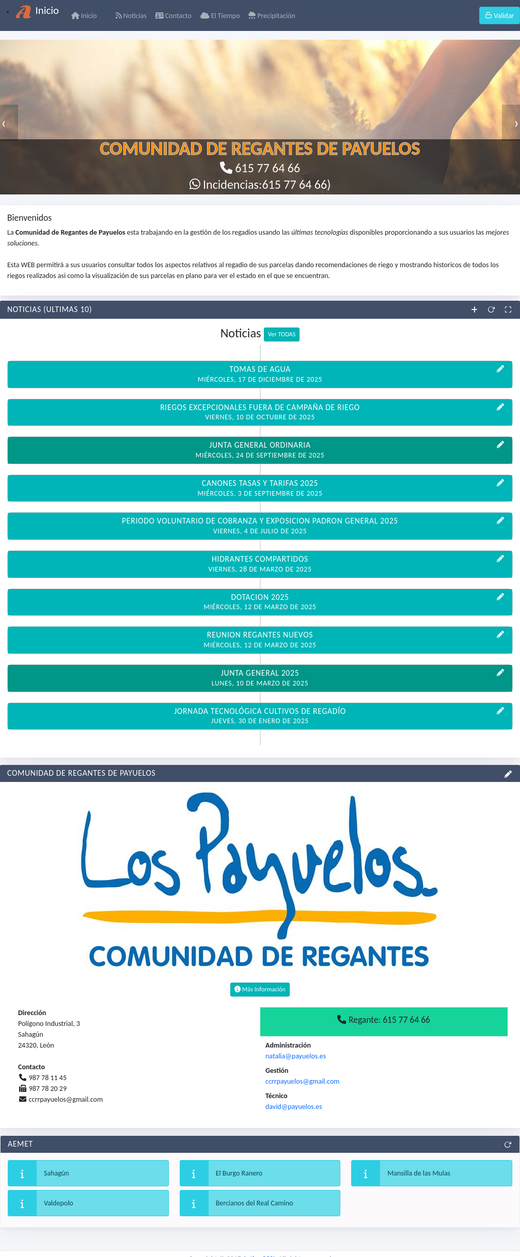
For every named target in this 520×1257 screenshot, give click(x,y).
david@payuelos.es (293, 1106)
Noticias (131, 15)
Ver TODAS (281, 334)
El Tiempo (220, 15)
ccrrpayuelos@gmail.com (302, 1081)
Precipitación (271, 15)
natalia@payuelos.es (295, 1056)
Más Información (260, 989)
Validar (499, 15)
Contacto (173, 15)
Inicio (84, 15)
